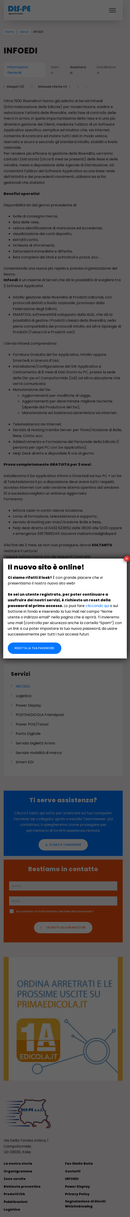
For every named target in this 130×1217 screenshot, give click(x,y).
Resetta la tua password (35, 648)
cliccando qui (97, 605)
